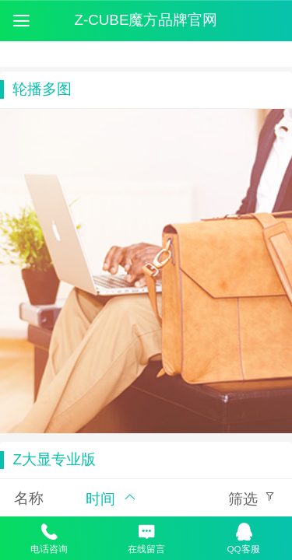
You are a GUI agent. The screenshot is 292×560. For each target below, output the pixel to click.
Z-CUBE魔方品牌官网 (146, 20)
